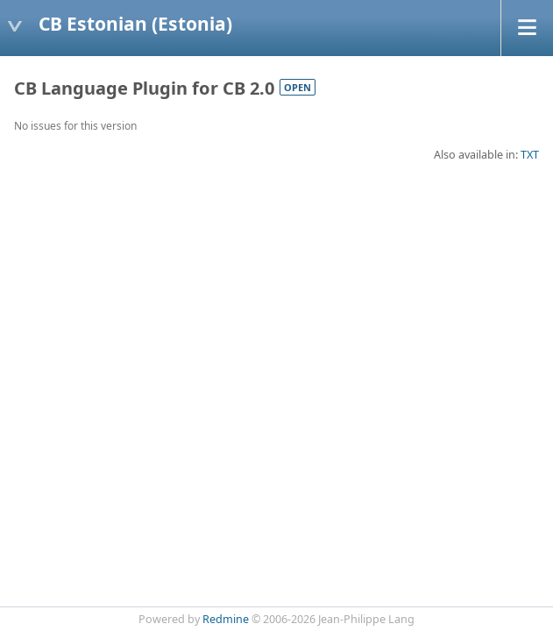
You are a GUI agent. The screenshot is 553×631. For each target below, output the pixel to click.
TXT (530, 154)
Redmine (225, 619)
